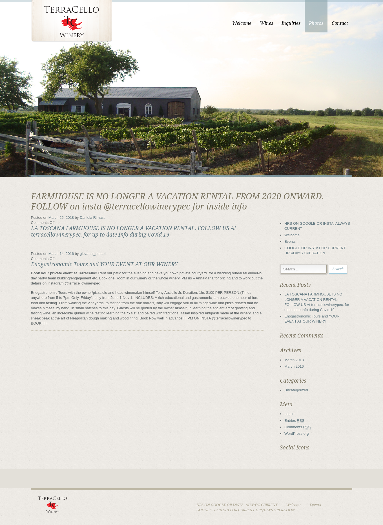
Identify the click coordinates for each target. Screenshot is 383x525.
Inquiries (291, 23)
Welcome (241, 23)
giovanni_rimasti (93, 254)
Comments (297, 427)
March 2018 (294, 360)
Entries (294, 420)
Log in (289, 414)
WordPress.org (296, 433)
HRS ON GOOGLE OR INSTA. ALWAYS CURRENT (237, 505)
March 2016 (294, 366)
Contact (340, 23)
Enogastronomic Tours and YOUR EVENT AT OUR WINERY (104, 264)
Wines (266, 23)
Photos (316, 23)
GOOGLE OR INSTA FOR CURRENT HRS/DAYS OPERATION (245, 510)
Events (290, 241)
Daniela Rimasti (92, 217)
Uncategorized (296, 390)
